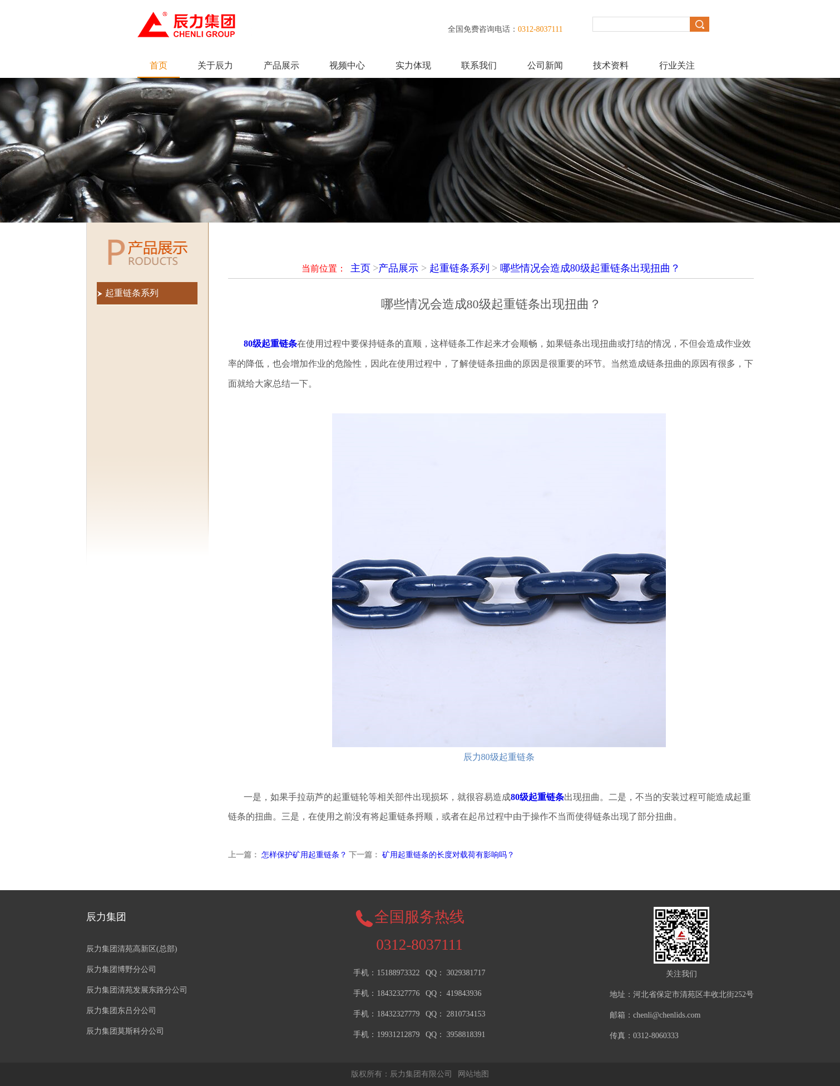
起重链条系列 (459, 268)
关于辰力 (215, 65)
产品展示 (281, 65)
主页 (360, 268)
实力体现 (413, 65)
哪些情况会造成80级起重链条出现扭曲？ (590, 268)
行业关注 (677, 65)
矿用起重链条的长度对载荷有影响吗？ (448, 855)
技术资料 (611, 65)
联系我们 (479, 65)
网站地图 (473, 1074)
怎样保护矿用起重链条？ (304, 855)
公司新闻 (545, 65)
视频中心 (347, 65)
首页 (158, 65)
